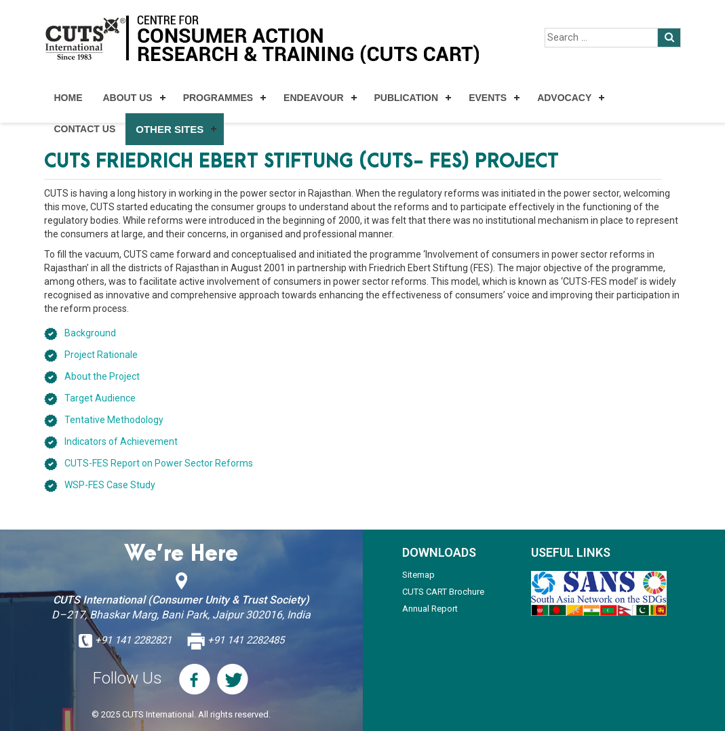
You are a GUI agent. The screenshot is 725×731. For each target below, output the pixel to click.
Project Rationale (101, 354)
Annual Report (430, 609)
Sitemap (418, 575)
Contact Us (85, 128)
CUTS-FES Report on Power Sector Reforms (158, 463)
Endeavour (313, 97)
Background (90, 333)
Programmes (218, 97)
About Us (128, 97)
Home (68, 97)
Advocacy (564, 97)
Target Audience (100, 398)
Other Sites (169, 129)
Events (488, 97)
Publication (406, 97)
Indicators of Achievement (121, 441)
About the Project (102, 376)
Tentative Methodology (113, 419)
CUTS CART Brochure (443, 592)
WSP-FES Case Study (109, 484)
